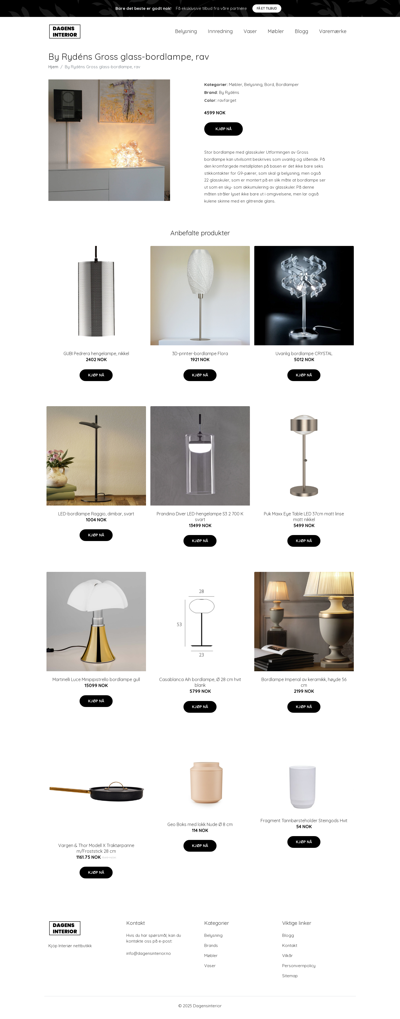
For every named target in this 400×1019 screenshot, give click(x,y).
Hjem (53, 70)
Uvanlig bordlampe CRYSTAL (304, 357)
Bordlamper (287, 88)
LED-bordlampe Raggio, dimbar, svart (96, 517)
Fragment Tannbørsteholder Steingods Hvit (304, 824)
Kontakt (289, 949)
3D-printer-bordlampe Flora (200, 357)
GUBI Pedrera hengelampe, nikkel (96, 357)
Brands (211, 949)
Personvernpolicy (299, 969)
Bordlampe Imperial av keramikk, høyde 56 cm (303, 686)
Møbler (276, 33)
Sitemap (290, 979)
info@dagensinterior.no (148, 957)
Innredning (220, 33)
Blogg (301, 33)
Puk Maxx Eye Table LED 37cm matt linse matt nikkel (304, 520)
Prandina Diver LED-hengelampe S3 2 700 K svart (200, 520)
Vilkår (287, 959)
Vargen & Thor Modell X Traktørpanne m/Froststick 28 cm (96, 852)
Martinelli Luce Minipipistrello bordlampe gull (96, 683)
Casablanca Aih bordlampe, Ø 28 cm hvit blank (200, 686)
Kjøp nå (223, 132)
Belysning (186, 33)
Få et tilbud (267, 8)
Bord (269, 88)
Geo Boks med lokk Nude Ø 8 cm (200, 828)
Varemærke (332, 33)
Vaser (250, 33)
